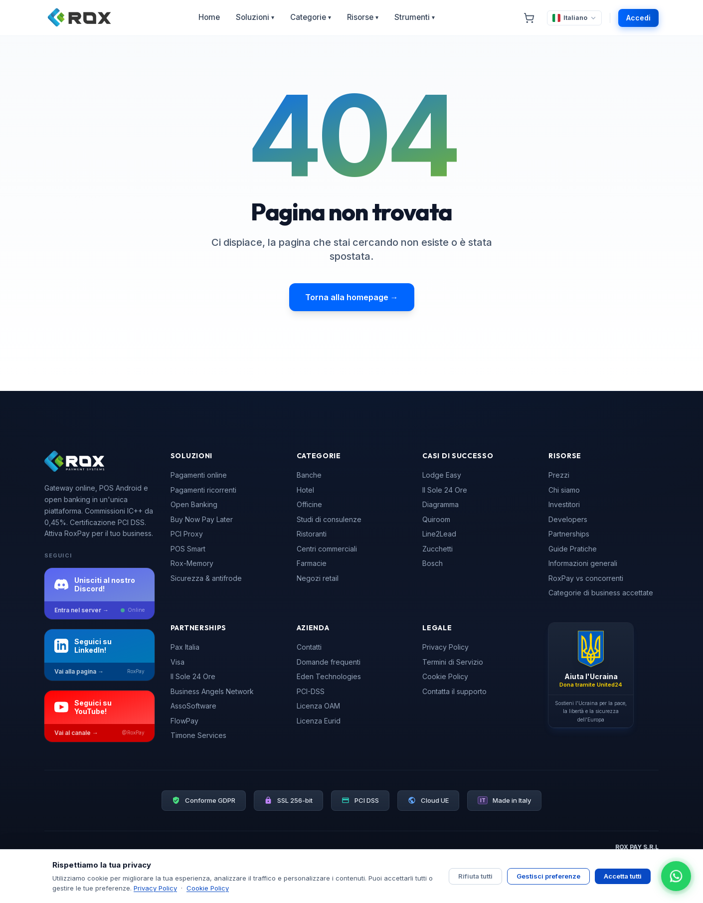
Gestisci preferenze (548, 876)
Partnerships (568, 534)
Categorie (310, 17)
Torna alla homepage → (351, 297)
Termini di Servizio (452, 662)
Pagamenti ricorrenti (203, 490)
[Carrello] (529, 18)
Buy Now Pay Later (202, 519)
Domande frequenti (328, 662)
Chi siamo (564, 490)
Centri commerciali (327, 548)
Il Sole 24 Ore (444, 490)
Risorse (362, 17)
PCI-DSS (311, 691)
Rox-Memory (192, 563)
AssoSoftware (193, 706)
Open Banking (194, 504)
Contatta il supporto (454, 691)
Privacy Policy (445, 647)
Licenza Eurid (319, 721)
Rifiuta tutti (475, 876)
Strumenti (414, 17)
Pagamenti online (199, 475)
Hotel (305, 490)
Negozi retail (318, 578)
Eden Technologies (329, 676)
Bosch (432, 563)
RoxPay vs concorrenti (585, 578)
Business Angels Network (212, 691)
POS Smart (188, 548)
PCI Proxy (187, 534)
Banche (309, 475)
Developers (567, 519)
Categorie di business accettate (600, 592)
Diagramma (440, 504)
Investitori (564, 504)
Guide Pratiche (572, 548)
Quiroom (436, 519)
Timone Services (198, 735)
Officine (309, 504)
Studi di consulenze (329, 519)
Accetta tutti (623, 876)
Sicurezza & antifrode (206, 578)
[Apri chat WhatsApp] (676, 876)
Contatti (309, 647)
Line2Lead (439, 534)
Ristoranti (312, 534)
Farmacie (312, 563)
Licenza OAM (318, 706)
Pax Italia (185, 647)
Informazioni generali (582, 563)
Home (209, 17)
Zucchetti (437, 548)
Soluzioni (255, 17)
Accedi (638, 17)
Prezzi (558, 475)
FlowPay (184, 721)
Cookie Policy (445, 676)
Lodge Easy (441, 475)
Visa (177, 662)
